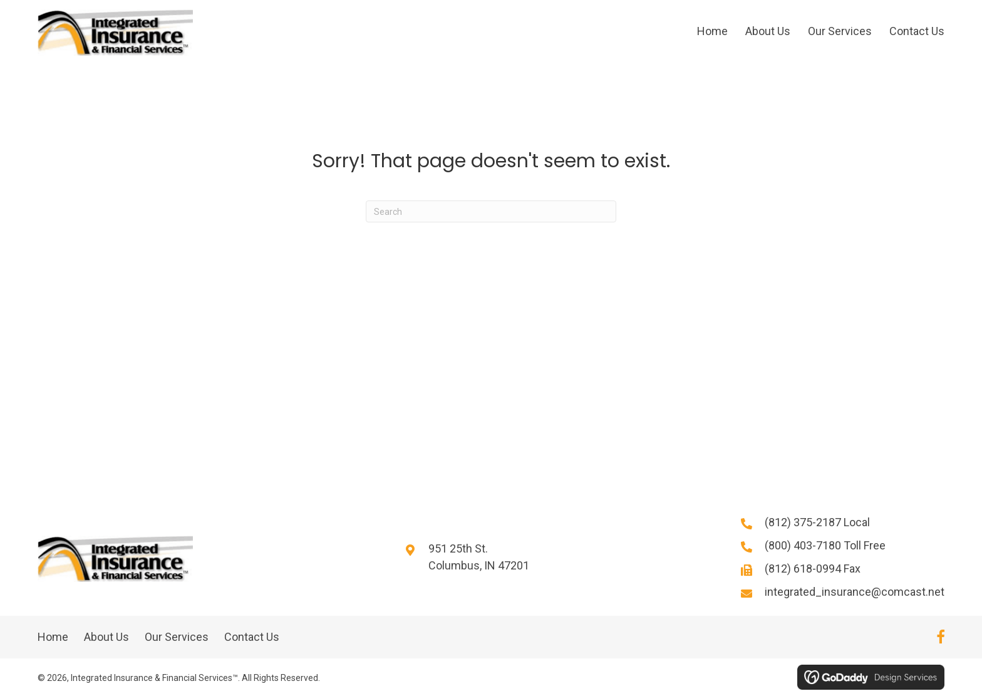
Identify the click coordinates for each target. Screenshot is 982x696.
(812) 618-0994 (804, 569)
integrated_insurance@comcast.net (854, 592)
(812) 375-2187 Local (817, 522)
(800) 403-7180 (804, 546)
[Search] (491, 212)
